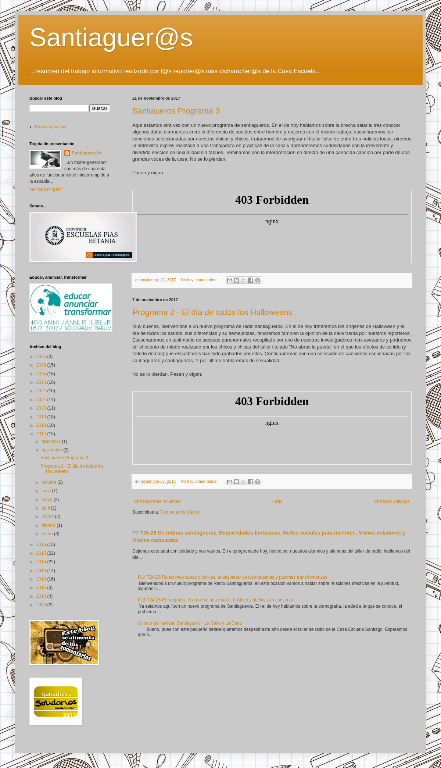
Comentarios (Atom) (180, 512)
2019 (41, 416)
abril (46, 508)
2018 (41, 425)
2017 (41, 433)
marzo (48, 516)
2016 (41, 544)
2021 (41, 399)
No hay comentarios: (199, 280)
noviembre (52, 450)
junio (47, 490)
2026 (41, 356)
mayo (48, 499)
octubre (49, 482)
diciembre (52, 441)
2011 (41, 587)
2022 (41, 390)
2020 (41, 408)
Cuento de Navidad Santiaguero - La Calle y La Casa (190, 623)
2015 (41, 553)
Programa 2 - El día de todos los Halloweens (212, 312)
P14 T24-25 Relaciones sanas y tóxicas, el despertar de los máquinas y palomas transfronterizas (232, 577)
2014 (41, 561)
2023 (41, 382)
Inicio (277, 501)
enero (48, 533)
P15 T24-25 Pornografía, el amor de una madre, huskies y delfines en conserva (215, 600)
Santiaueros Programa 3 (176, 110)
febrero (49, 525)
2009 (41, 604)
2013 (41, 570)
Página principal (50, 126)
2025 (41, 365)
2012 (41, 579)
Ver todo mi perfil (45, 189)
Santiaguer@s (111, 37)
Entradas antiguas (392, 501)
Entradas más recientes (157, 501)
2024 (41, 373)
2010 (41, 596)
